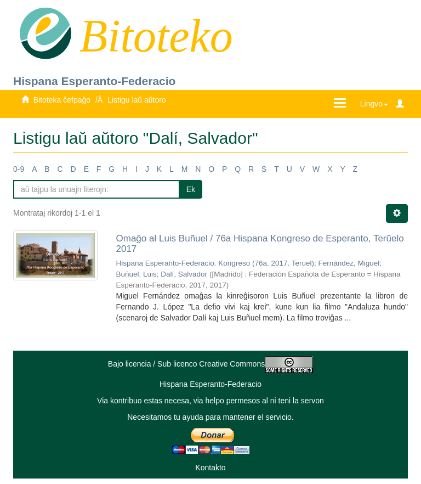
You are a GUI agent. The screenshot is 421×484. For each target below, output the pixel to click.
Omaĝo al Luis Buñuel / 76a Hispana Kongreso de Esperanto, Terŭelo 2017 (260, 243)
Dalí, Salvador (184, 274)
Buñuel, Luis (136, 274)
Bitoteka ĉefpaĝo (61, 99)
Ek (190, 189)
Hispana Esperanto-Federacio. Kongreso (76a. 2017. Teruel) (215, 263)
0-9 (18, 169)
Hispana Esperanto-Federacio (94, 81)
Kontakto (210, 467)
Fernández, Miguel (348, 263)
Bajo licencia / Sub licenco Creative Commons (210, 363)
